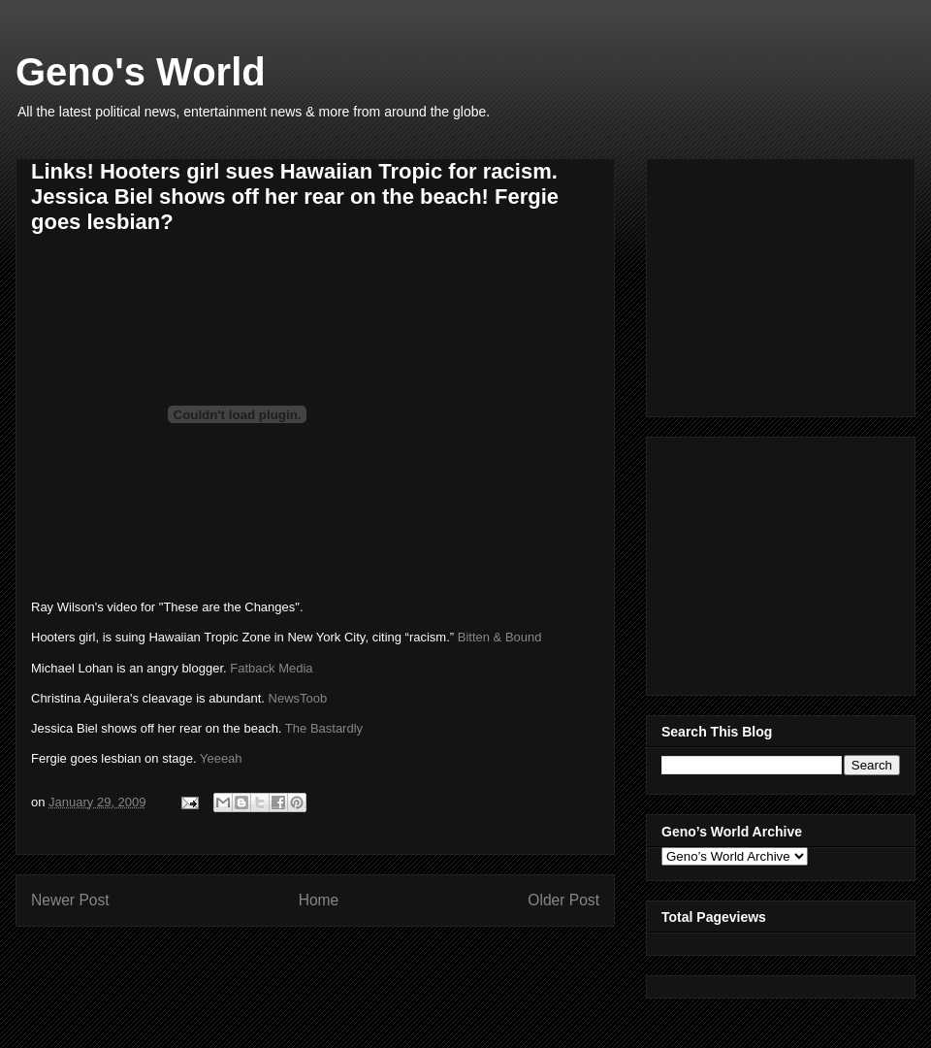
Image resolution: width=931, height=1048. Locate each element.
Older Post (563, 900)
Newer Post (70, 900)
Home (319, 900)
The (324, 728)
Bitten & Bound (500, 637)
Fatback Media (271, 668)
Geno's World (141, 71)
